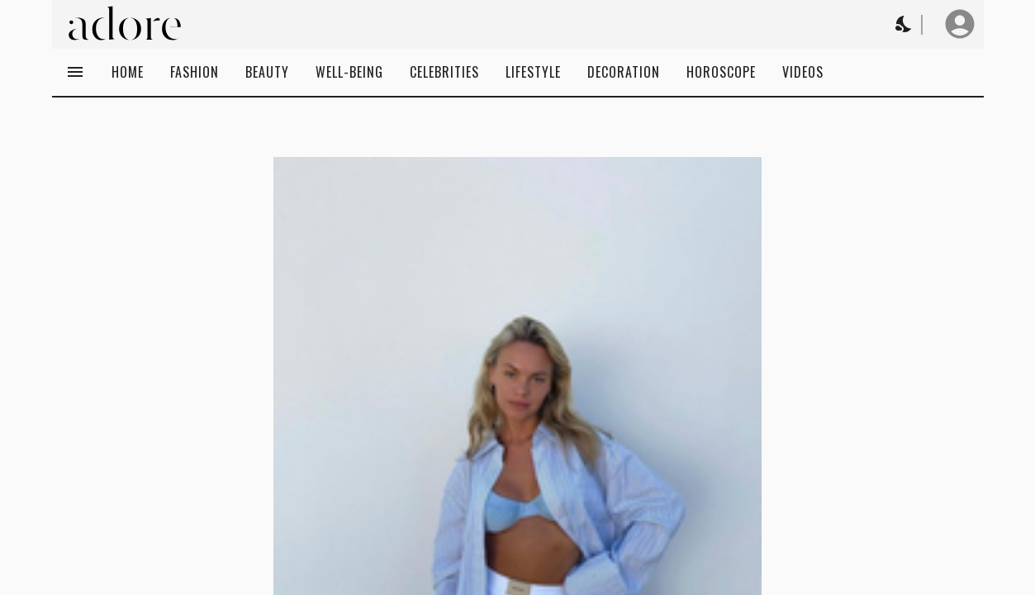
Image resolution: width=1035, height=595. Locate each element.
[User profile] (960, 24)
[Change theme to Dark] (904, 23)
